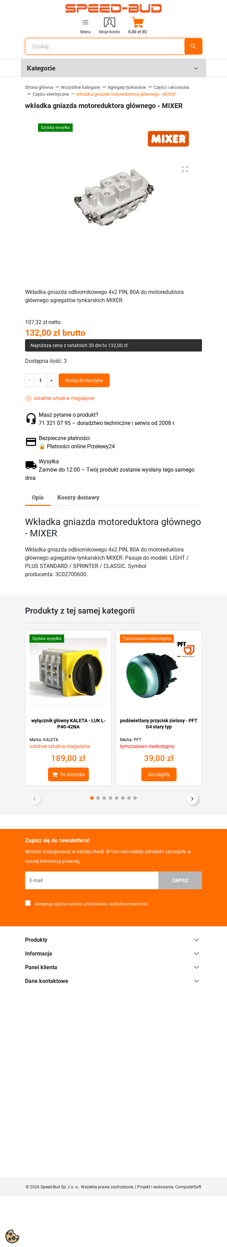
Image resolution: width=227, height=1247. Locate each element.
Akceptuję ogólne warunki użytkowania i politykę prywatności (90, 904)
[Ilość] (40, 380)
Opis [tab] (38, 497)
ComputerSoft (188, 1187)
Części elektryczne (51, 94)
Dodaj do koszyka (84, 380)
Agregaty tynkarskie (127, 87)
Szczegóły (159, 774)
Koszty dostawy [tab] (78, 497)
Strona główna (39, 87)
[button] (137, 25)
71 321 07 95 (55, 423)
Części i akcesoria (171, 87)
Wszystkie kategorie (80, 87)
